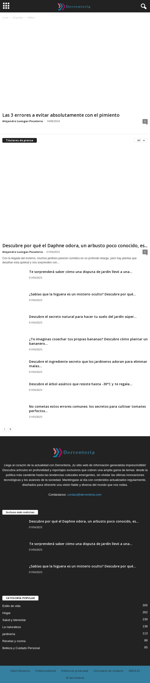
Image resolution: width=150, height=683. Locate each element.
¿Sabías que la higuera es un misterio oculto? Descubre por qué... (82, 294)
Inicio (5, 17)
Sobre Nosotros (20, 670)
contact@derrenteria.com (84, 494)
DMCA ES (134, 670)
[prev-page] (4, 429)
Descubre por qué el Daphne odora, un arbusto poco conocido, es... (74, 246)
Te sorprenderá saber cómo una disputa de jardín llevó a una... (80, 271)
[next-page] (10, 429)
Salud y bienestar (14, 620)
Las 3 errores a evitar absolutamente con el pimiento (61, 115)
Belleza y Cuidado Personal (21, 648)
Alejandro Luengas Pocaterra (22, 121)
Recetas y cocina (14, 641)
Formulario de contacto (108, 670)
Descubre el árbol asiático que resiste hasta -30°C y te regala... (80, 384)
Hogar (6, 613)
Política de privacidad (74, 670)
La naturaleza (11, 627)
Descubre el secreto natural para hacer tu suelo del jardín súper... (83, 316)
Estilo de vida (11, 606)
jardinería (8, 634)
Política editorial (45, 670)
